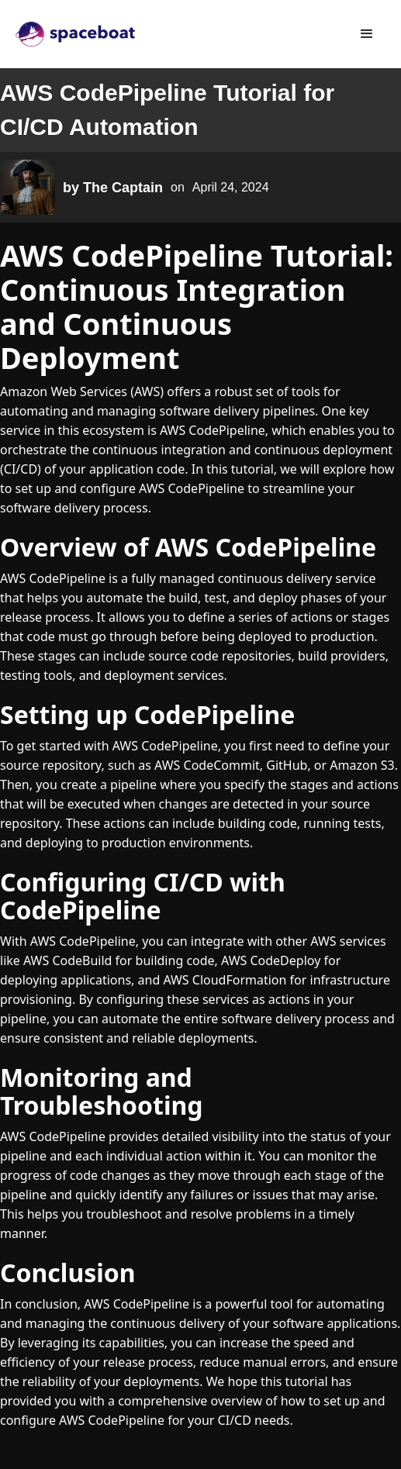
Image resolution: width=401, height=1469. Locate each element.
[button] (366, 34)
